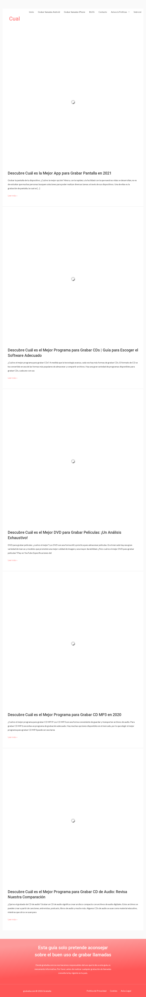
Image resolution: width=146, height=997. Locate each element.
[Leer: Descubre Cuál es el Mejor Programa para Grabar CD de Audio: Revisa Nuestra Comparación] (73, 819)
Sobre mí (137, 12)
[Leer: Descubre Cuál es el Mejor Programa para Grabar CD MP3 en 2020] (73, 643)
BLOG (92, 12)
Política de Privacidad (98, 990)
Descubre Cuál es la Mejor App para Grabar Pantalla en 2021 (62, 173)
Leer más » (12, 195)
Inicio (31, 12)
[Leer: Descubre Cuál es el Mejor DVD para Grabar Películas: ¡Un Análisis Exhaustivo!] (73, 460)
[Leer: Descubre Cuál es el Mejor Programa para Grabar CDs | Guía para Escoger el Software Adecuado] (73, 278)
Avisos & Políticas (119, 12)
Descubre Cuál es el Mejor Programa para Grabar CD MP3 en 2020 (67, 714)
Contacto (103, 12)
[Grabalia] (11, 11)
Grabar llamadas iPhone (74, 12)
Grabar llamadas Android (49, 12)
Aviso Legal (125, 990)
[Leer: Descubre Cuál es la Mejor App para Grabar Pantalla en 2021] (73, 101)
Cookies (113, 990)
